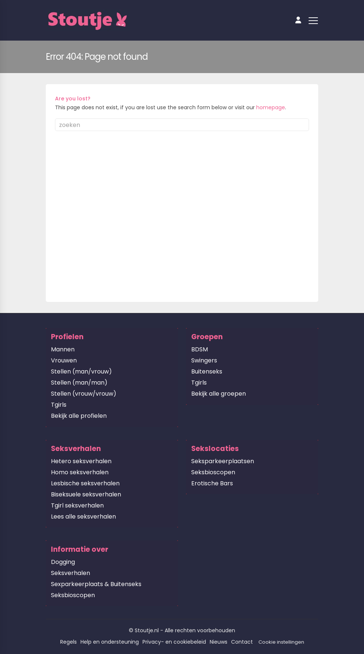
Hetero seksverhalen (81, 461)
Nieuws (218, 641)
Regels (68, 641)
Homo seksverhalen (80, 472)
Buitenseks (206, 371)
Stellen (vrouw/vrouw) (83, 393)
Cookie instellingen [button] (281, 642)
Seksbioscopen (213, 472)
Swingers (204, 360)
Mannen (63, 349)
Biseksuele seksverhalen (86, 494)
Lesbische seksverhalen (85, 483)
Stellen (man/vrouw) (81, 371)
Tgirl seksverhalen (77, 505)
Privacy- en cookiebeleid (174, 641)
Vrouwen (64, 360)
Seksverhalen (70, 573)
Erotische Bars (212, 483)
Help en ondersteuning (109, 641)
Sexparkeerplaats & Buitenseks (96, 584)
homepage (270, 107)
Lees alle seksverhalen (83, 516)
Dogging (63, 562)
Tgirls (58, 404)
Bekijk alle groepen (218, 393)
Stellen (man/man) (79, 382)
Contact (242, 641)
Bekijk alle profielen (79, 416)
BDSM (199, 349)
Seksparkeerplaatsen (222, 461)
